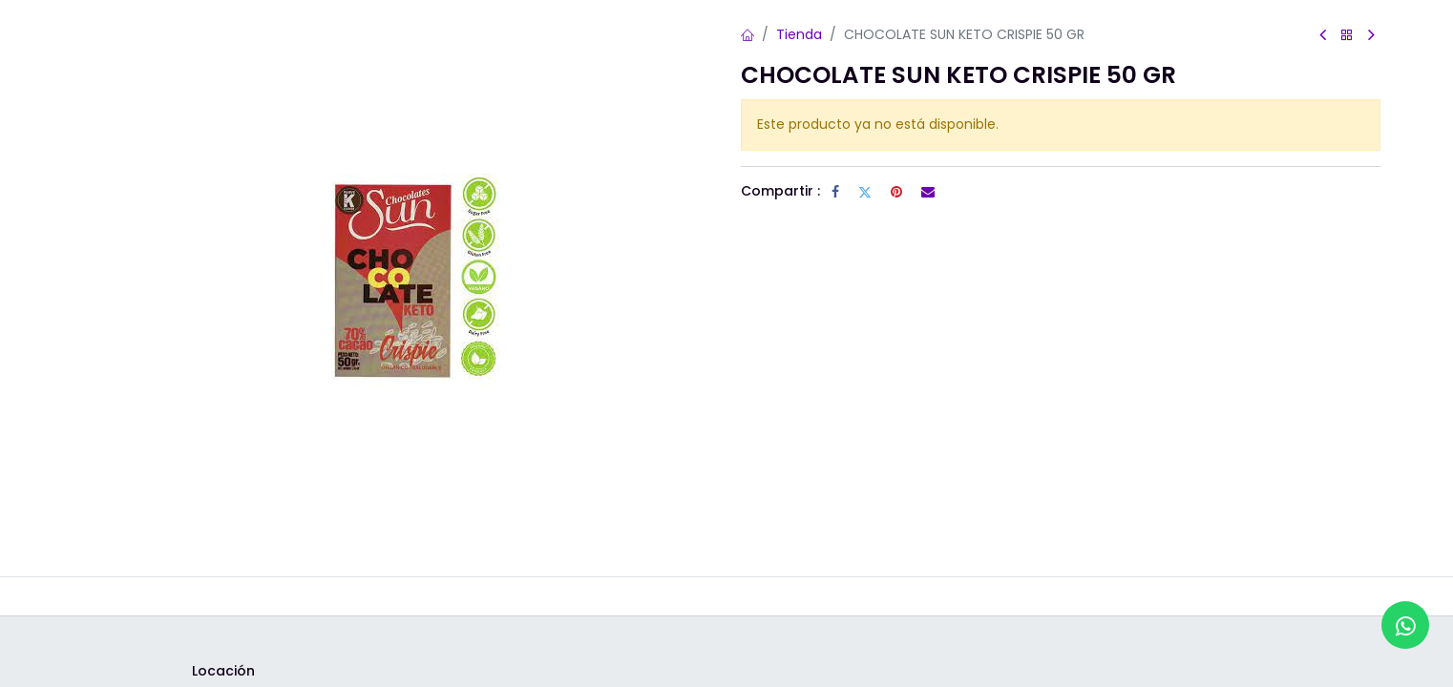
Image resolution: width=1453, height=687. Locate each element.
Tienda (799, 34)
